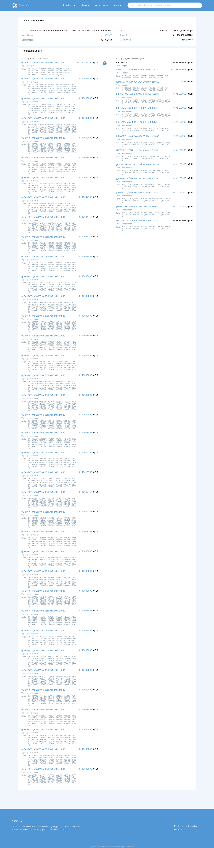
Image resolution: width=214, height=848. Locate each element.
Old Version (179, 823)
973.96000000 (178, 69)
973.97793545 (178, 81)
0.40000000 (85, 78)
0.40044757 (85, 176)
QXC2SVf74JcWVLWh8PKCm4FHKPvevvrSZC (137, 93)
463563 (108, 35)
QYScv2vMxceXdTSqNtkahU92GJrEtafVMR (137, 163)
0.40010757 (85, 449)
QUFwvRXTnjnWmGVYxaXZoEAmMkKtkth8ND (43, 62)
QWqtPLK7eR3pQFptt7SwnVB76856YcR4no (137, 218)
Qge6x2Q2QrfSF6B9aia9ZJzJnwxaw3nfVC (137, 176)
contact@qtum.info (189, 820)
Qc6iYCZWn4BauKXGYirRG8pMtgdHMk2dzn (137, 107)
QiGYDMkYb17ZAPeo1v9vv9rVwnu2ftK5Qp (137, 149)
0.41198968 (179, 93)
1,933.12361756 (83, 62)
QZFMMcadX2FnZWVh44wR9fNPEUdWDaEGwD (137, 204)
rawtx (127, 39)
